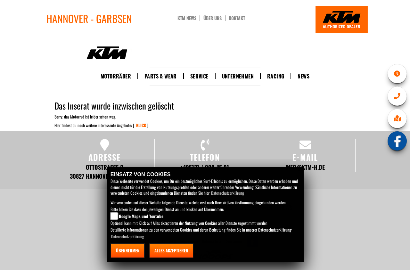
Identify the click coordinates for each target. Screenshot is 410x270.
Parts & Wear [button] (160, 76)
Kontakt (237, 18)
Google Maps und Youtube (141, 216)
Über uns (212, 18)
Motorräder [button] (116, 76)
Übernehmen (127, 250)
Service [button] (199, 76)
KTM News (186, 18)
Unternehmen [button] (238, 76)
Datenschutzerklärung (227, 193)
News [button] (303, 76)
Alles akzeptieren (171, 250)
